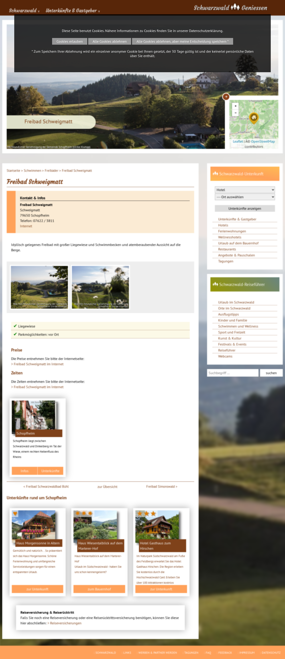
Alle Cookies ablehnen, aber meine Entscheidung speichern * (182, 41)
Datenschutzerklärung (205, 30)
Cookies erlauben (70, 41)
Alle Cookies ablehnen (110, 41)
